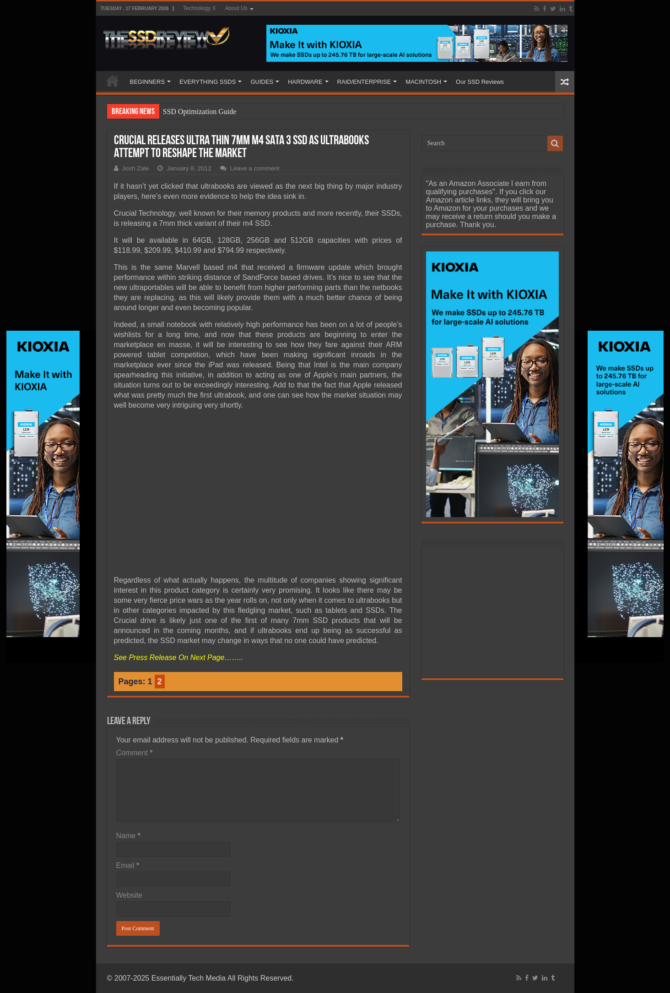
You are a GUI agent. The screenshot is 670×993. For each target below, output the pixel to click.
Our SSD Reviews (480, 81)
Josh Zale (135, 168)
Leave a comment (255, 168)
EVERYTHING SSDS (207, 81)
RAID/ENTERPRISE (364, 81)
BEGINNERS (147, 81)
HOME (112, 80)
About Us (236, 8)
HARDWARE (305, 81)
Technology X (199, 8)
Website (129, 895)
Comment (134, 753)
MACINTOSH (423, 81)
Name (128, 836)
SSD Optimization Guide (200, 111)
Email (128, 865)
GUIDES (261, 81)
